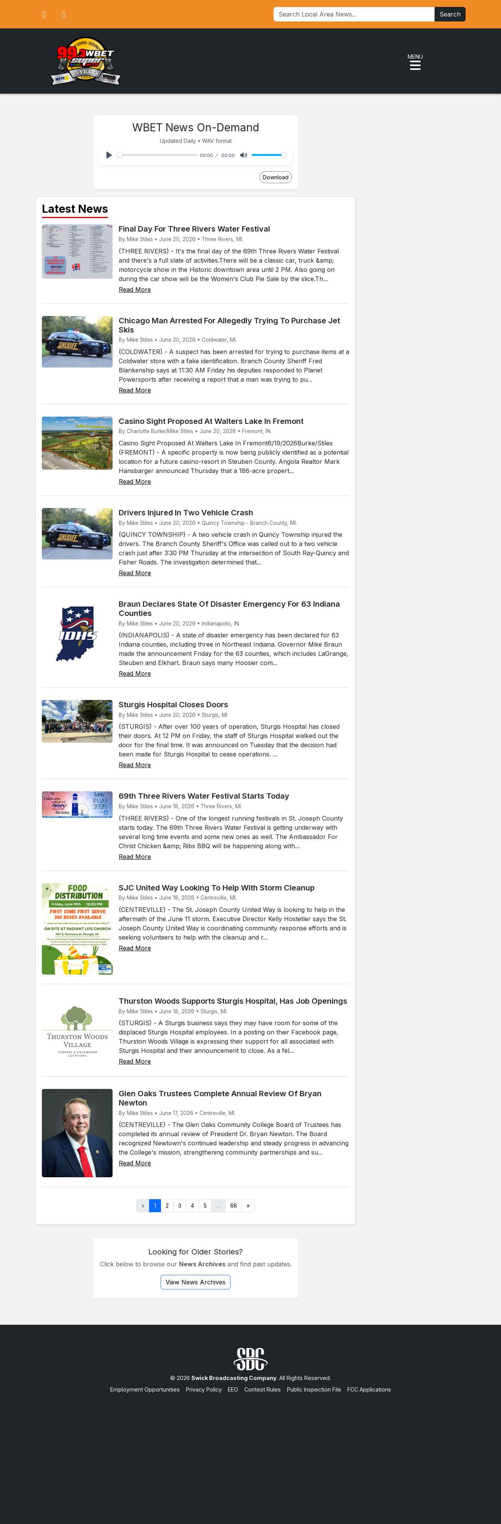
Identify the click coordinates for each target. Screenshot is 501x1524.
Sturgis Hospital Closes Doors (173, 704)
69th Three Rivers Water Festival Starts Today (204, 796)
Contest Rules (262, 1389)
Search (450, 14)
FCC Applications (369, 1389)
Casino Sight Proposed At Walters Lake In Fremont (211, 421)
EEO (233, 1389)
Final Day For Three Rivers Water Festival (194, 228)
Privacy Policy (204, 1389)
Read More (135, 289)
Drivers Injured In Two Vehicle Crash (186, 512)
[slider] (157, 155)
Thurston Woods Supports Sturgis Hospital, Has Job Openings (233, 1001)
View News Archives (196, 1282)
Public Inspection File (314, 1389)
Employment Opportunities (145, 1389)
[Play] (109, 155)
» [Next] (248, 1206)
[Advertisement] (250, 1451)
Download (276, 177)
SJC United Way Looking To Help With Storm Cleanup (217, 887)
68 (233, 1206)
